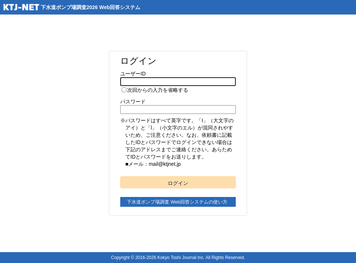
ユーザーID (133, 74)
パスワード (133, 101)
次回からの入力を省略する (157, 90)
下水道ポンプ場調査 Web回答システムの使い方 (177, 202)
